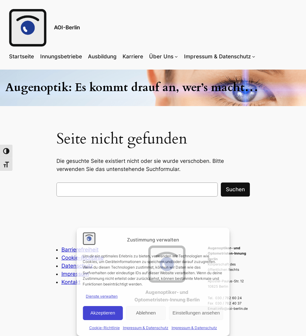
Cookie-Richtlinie (104, 327)
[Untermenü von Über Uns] (176, 56)
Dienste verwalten (102, 296)
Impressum (75, 274)
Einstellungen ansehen (196, 312)
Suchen (235, 189)
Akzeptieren (102, 312)
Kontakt (70, 282)
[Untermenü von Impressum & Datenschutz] (253, 56)
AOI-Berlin (67, 27)
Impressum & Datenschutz (145, 327)
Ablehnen (146, 312)
